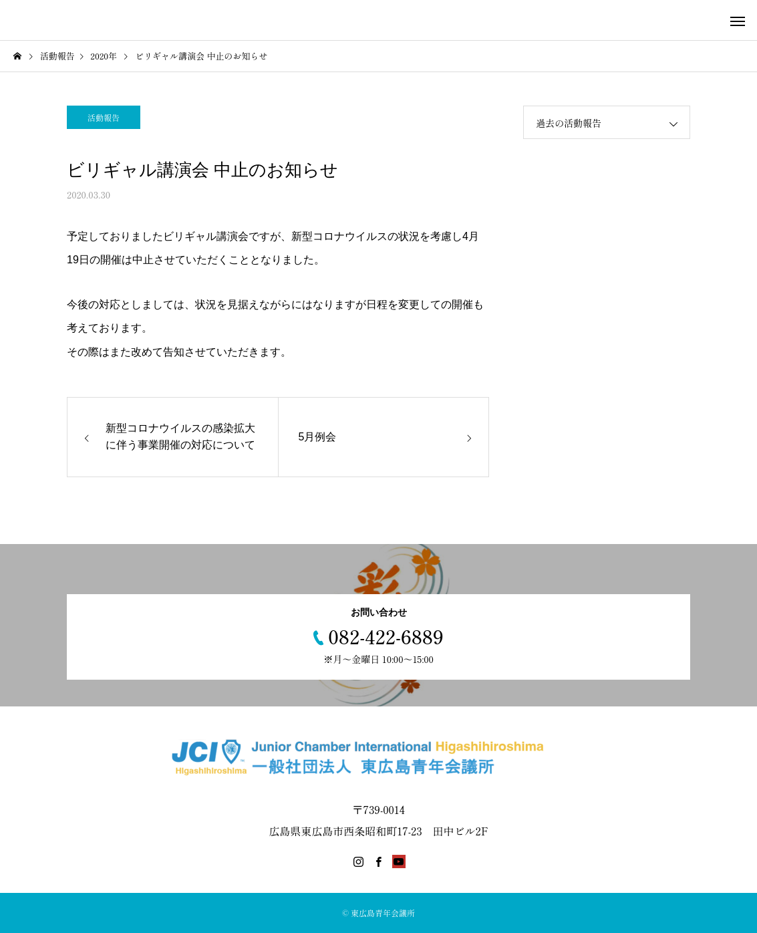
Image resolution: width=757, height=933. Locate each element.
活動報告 (104, 117)
